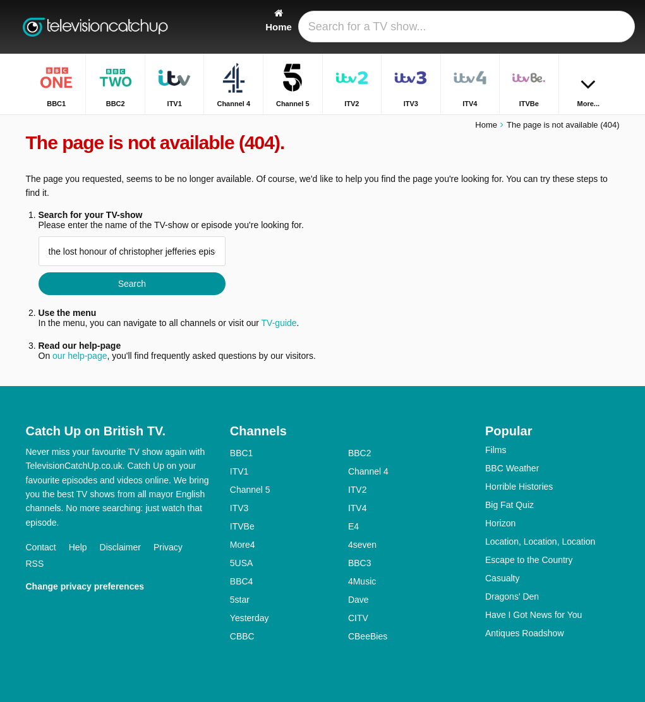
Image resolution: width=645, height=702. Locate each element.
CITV (358, 618)
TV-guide (279, 323)
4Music (362, 581)
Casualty (502, 578)
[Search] (612, 27)
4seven (362, 545)
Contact (41, 547)
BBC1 (241, 453)
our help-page (79, 356)
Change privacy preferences (85, 586)
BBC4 (241, 581)
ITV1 (239, 471)
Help (78, 547)
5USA (241, 563)
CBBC (242, 636)
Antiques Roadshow (524, 633)
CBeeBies (367, 636)
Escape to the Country (529, 560)
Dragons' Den (512, 596)
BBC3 (359, 563)
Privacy (168, 547)
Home (486, 125)
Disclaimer (120, 547)
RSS (35, 564)
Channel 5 (250, 490)
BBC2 (359, 453)
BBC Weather (512, 468)
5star (240, 600)
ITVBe (242, 526)
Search (132, 284)
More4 (242, 545)
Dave (358, 600)
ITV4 (357, 508)
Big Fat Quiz (509, 505)
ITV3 (239, 508)
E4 (353, 526)
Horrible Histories (519, 486)
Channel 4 (368, 471)
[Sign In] (582, 27)
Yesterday (249, 618)
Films (495, 450)
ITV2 (357, 490)
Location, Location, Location (540, 541)
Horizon (500, 523)
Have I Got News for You (533, 615)
